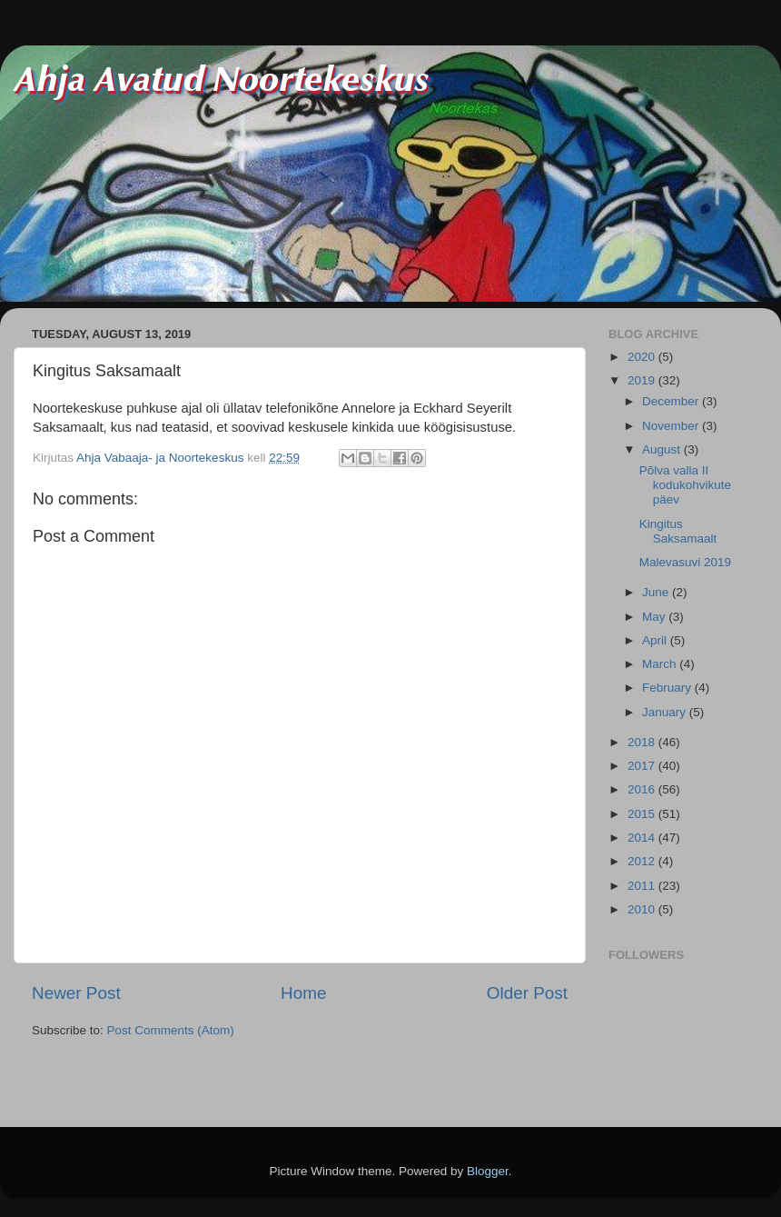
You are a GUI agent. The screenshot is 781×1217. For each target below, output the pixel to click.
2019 (643, 380)
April (656, 640)
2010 (643, 909)
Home (303, 993)
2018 (643, 742)
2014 (643, 837)
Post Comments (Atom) (170, 1030)
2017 (643, 766)
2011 (643, 886)
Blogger (488, 1171)
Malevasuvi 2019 (685, 562)
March (660, 664)
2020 (643, 357)
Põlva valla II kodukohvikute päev (685, 485)
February (668, 687)
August (663, 449)
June (657, 592)
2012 (643, 861)
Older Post (527, 993)
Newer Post (76, 993)
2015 (643, 814)
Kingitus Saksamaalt (678, 531)
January (665, 712)
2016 (643, 789)
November (672, 426)
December (672, 401)
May (655, 616)
